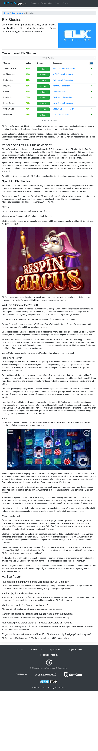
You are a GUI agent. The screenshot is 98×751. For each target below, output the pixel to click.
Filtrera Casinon (48, 58)
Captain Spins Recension (63, 109)
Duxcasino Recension (61, 115)
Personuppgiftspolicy (49, 655)
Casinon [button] (34, 3)
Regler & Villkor (75, 650)
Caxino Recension (60, 92)
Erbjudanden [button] (46, 3)
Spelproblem (55, 650)
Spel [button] (57, 3)
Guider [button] (65, 3)
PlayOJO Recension (61, 86)
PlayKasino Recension (62, 97)
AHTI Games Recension (62, 74)
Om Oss (19, 650)
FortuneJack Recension (62, 80)
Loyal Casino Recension (62, 103)
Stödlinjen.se (21, 674)
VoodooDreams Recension (63, 68)
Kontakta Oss (36, 650)
